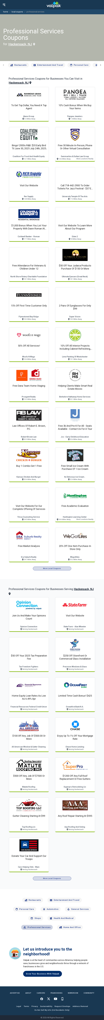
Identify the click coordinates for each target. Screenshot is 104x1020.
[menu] (4, 5)
